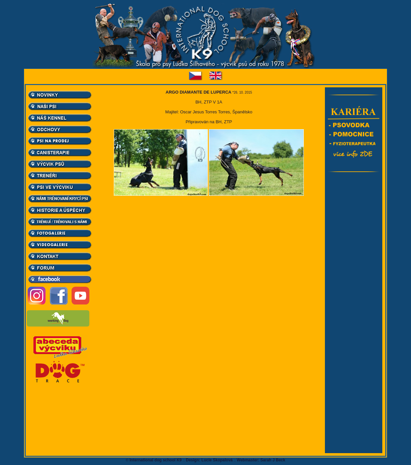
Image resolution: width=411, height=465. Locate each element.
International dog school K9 (155, 460)
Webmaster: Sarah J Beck (261, 460)
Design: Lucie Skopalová (209, 460)
